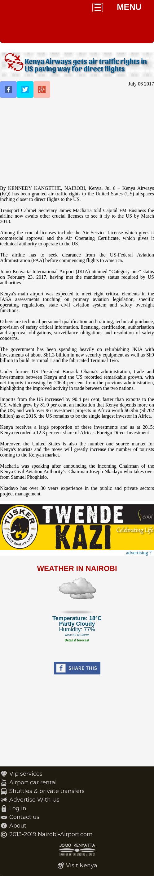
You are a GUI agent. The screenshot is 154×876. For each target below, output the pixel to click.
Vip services (25, 773)
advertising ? (139, 552)
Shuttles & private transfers (47, 791)
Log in (17, 808)
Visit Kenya (81, 865)
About (17, 825)
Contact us (24, 817)
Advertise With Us (34, 799)
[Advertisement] (77, 142)
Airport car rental (33, 782)
